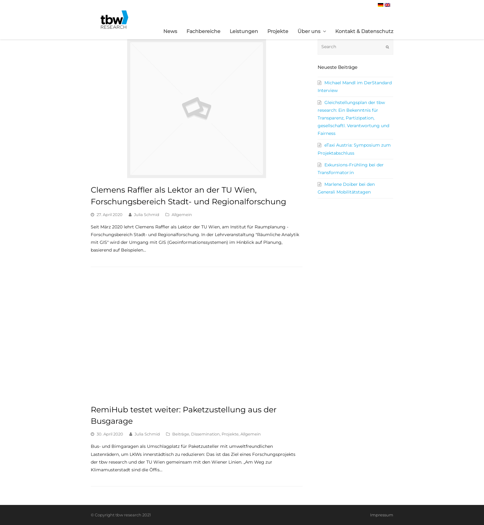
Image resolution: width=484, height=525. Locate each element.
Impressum (381, 514)
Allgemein (182, 214)
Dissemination (205, 433)
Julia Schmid (146, 214)
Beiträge (180, 433)
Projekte (230, 433)
